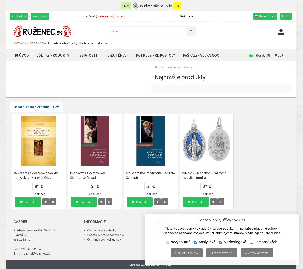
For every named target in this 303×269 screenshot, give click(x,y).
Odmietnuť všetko (186, 253)
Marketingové (232, 241)
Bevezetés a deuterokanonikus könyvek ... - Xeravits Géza (36, 175)
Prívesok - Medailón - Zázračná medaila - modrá (204, 175)
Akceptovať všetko (257, 253)
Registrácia (40, 16)
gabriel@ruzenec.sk (37, 253)
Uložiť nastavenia (221, 253)
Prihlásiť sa (19, 16)
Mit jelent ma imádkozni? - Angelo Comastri (150, 175)
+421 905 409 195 (30, 249)
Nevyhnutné (178, 241)
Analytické (204, 241)
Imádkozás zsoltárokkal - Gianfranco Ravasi (88, 175)
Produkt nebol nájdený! (177, 67)
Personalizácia (264, 241)
